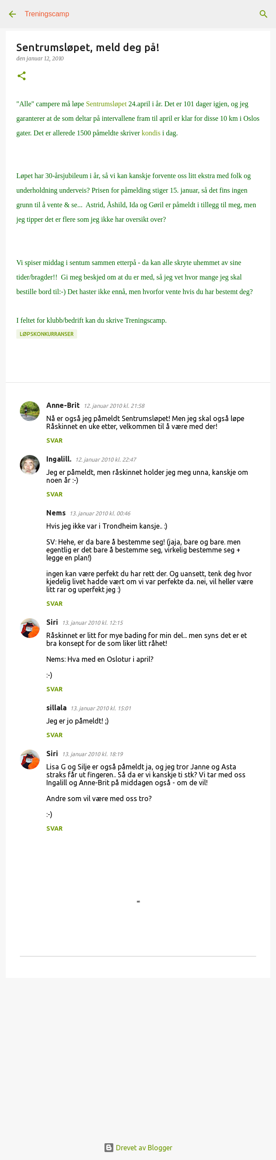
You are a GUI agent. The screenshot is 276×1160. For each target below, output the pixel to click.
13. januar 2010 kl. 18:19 (92, 754)
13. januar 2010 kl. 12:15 (92, 622)
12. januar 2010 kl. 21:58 (113, 406)
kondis (151, 133)
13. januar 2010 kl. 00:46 (99, 513)
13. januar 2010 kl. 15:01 (100, 708)
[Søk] (263, 14)
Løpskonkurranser (47, 334)
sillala (56, 708)
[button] (21, 76)
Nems (56, 513)
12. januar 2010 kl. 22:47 (105, 459)
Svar (54, 440)
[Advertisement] (138, 1053)
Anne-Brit (63, 405)
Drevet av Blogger (138, 1148)
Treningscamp (47, 14)
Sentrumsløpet (106, 104)
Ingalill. (58, 459)
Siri (52, 622)
